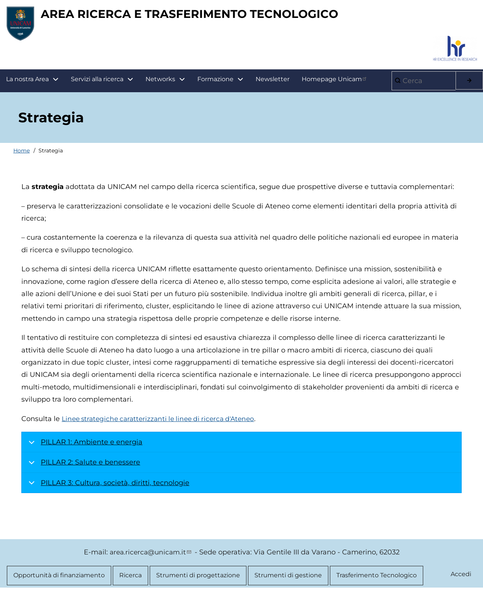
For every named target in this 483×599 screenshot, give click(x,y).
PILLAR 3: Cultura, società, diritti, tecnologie (107, 489)
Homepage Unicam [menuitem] (335, 82)
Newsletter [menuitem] (272, 82)
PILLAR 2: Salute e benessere (83, 468)
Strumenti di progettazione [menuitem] (198, 579)
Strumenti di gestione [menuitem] (288, 579)
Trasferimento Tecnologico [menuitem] (376, 579)
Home (21, 154)
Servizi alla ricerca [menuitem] (97, 82)
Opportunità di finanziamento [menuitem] (59, 579)
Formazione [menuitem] (223, 83)
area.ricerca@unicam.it (151, 555)
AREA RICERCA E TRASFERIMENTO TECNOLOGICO (219, 15)
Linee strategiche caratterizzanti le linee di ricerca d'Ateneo (163, 422)
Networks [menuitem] (160, 82)
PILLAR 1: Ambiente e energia (84, 448)
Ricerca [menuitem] (130, 579)
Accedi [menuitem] (460, 578)
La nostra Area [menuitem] (35, 83)
